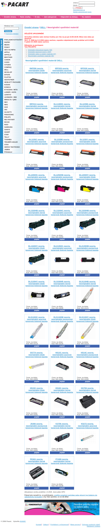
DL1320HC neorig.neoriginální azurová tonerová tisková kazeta (62, 213)
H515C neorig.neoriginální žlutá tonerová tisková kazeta (37, 390)
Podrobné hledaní (12, 34)
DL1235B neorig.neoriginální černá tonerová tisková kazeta (87, 106)
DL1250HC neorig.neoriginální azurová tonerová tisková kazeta (37, 177)
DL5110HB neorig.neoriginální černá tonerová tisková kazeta (87, 283)
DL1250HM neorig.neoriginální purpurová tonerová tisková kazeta (62, 177)
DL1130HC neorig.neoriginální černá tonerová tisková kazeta (62, 106)
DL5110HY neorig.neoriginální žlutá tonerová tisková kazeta (87, 319)
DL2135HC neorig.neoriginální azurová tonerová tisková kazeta (62, 248)
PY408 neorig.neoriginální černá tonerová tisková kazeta (62, 461)
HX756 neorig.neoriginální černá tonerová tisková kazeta (87, 390)
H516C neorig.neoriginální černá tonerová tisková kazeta (62, 390)
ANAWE (23, 521)
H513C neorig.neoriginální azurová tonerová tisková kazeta (62, 355)
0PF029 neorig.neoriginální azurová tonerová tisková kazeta (62, 70)
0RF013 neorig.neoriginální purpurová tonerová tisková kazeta (37, 106)
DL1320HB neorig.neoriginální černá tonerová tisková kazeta (37, 213)
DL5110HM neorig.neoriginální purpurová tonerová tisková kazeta (62, 319)
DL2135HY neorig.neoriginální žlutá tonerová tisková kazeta (37, 283)
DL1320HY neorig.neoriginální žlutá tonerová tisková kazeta (37, 248)
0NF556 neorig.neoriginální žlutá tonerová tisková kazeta (37, 70)
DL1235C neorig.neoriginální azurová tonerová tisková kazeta (37, 141)
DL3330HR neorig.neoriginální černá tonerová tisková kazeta (62, 283)
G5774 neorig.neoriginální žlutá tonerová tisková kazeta (37, 355)
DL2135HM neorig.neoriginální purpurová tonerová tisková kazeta (87, 248)
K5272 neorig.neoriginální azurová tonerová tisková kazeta (87, 426)
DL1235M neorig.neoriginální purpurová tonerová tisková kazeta (62, 141)
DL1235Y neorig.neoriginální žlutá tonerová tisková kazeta (87, 141)
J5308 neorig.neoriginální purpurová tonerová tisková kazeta (37, 426)
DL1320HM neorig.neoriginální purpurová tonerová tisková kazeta (87, 213)
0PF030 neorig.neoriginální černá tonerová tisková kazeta (87, 70)
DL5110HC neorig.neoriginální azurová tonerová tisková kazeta (37, 319)
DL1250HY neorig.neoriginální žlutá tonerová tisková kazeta (87, 177)
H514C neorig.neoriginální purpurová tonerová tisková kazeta (87, 355)
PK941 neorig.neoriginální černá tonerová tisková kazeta (37, 461)
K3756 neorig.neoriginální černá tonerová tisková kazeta (62, 426)
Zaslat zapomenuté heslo (82, 12)
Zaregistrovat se (79, 10)
